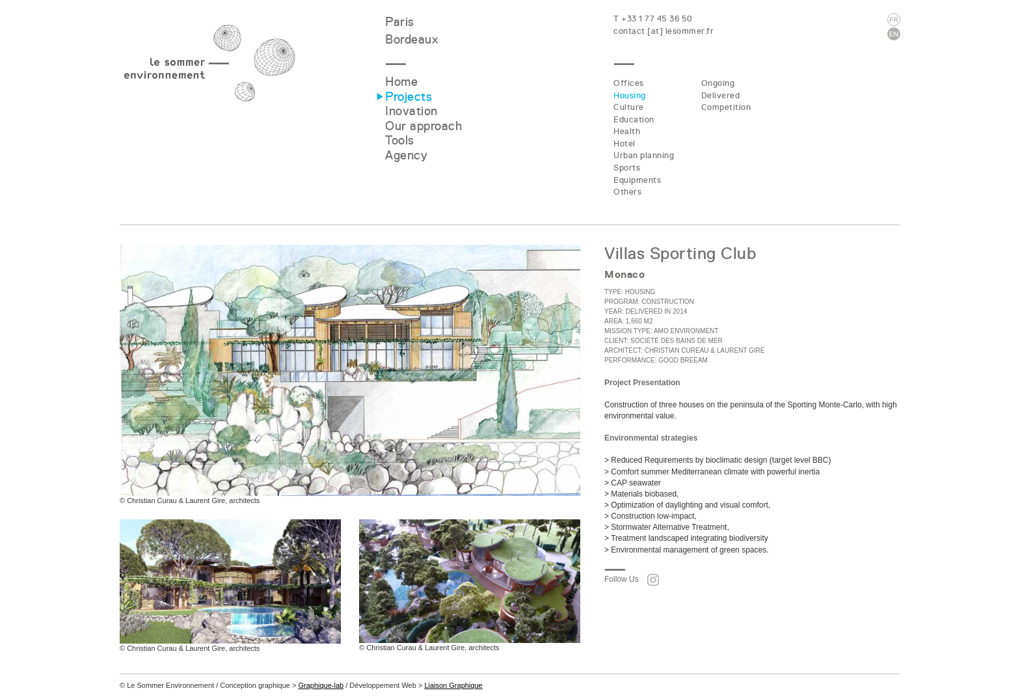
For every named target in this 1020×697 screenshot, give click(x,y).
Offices (628, 83)
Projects (408, 96)
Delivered (720, 95)
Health (626, 131)
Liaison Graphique (453, 685)
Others (627, 192)
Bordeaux (411, 39)
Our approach (423, 126)
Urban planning (643, 155)
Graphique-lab (320, 685)
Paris (399, 22)
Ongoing (718, 83)
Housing (629, 95)
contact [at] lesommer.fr (663, 31)
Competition (726, 107)
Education (633, 119)
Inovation (411, 111)
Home (401, 82)
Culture (628, 107)
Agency (406, 155)
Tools (399, 140)
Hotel (624, 143)
